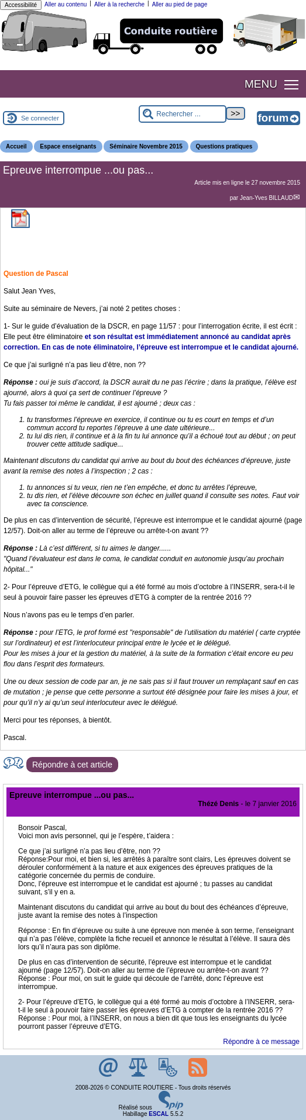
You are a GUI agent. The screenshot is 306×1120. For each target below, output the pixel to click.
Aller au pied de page (180, 4)
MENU (261, 84)
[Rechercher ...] (182, 114)
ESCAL (159, 1114)
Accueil (16, 146)
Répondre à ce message (261, 1042)
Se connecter (40, 118)
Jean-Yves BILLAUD (266, 198)
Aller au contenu (65, 4)
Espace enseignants (68, 146)
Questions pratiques (224, 146)
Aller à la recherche (119, 4)
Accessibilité (21, 5)
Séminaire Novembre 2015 (146, 146)
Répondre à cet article (72, 764)
